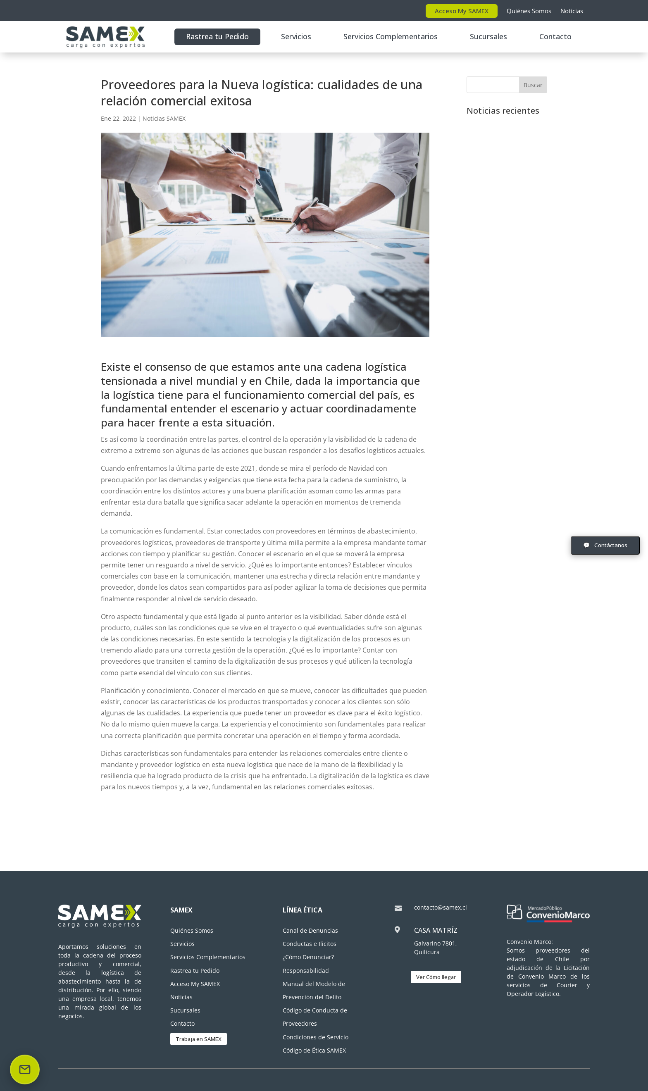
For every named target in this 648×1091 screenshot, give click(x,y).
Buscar (533, 85)
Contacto (555, 36)
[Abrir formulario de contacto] (605, 545)
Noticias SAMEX (164, 118)
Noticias (571, 11)
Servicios (296, 36)
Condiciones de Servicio (315, 1037)
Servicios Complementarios (390, 36)
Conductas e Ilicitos (309, 944)
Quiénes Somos (529, 11)
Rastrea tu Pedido (217, 36)
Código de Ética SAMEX (314, 1050)
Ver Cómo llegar (436, 977)
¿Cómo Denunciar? (308, 957)
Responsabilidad (306, 970)
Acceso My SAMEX (461, 11)
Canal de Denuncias (310, 930)
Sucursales (488, 36)
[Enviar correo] (25, 1069)
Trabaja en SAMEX (199, 1039)
